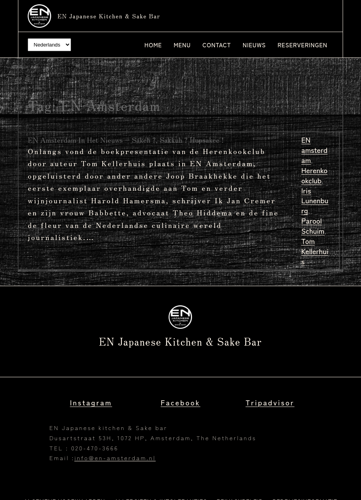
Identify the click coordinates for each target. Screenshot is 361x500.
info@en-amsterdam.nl (114, 457)
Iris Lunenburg (314, 200)
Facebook (181, 402)
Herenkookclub (314, 175)
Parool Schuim (312, 225)
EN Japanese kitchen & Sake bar (108, 16)
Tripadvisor (269, 402)
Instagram (91, 402)
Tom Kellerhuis (314, 251)
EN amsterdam (314, 149)
